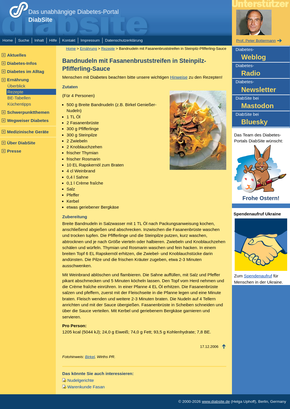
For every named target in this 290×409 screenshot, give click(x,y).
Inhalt (39, 40)
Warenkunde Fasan (86, 386)
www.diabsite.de (216, 401)
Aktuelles (16, 55)
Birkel (90, 357)
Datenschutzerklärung (124, 40)
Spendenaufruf (258, 275)
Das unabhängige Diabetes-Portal (73, 15)
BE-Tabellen (19, 97)
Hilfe (53, 40)
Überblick (16, 85)
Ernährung (18, 79)
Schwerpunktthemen (28, 112)
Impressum (90, 40)
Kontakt (68, 40)
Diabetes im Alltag (25, 71)
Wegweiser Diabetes (28, 120)
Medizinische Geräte (28, 131)
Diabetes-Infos (22, 63)
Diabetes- (263, 54)
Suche (23, 40)
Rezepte (15, 91)
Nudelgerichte (80, 380)
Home (8, 40)
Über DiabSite (21, 142)
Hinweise (179, 77)
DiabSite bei (263, 103)
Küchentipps (19, 104)
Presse (14, 151)
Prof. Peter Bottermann (256, 40)
